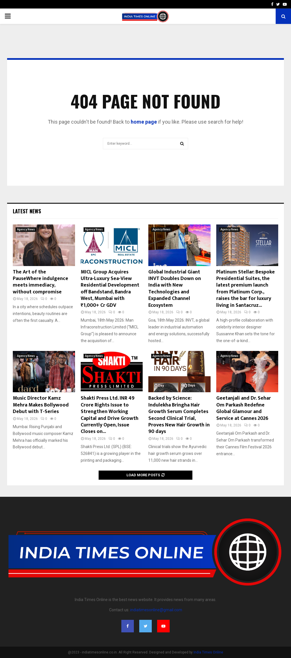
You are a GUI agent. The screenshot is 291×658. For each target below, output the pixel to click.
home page (144, 122)
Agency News (26, 229)
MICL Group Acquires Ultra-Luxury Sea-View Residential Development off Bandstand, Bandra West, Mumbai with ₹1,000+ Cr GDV (110, 289)
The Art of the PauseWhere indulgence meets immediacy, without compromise (40, 282)
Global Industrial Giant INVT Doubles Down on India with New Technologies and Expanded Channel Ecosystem (174, 289)
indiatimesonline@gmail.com (156, 610)
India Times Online (208, 652)
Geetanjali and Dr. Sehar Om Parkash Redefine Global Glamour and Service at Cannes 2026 (243, 408)
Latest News (27, 211)
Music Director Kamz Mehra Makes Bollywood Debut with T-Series (41, 405)
